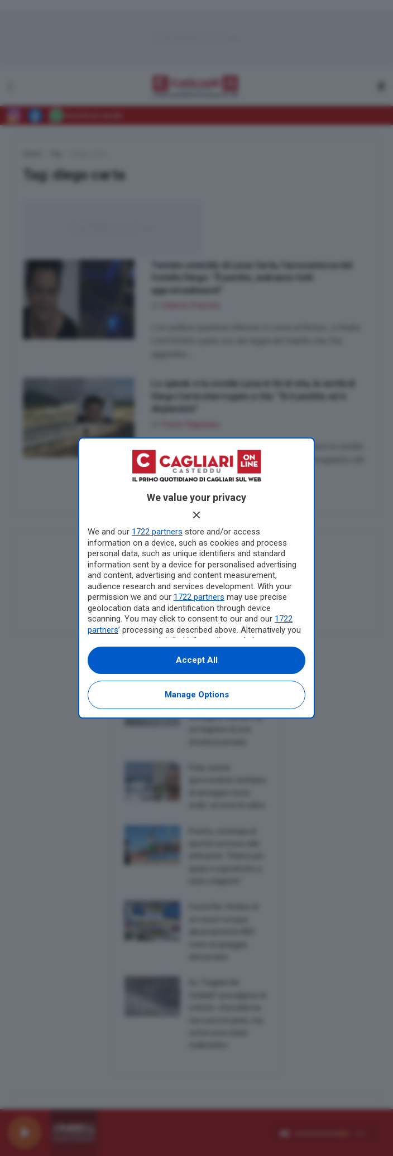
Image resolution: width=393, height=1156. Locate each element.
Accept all (197, 660)
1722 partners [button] (157, 532)
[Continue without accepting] (196, 514)
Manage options (197, 695)
